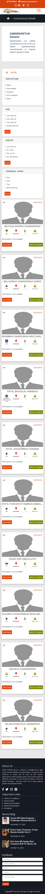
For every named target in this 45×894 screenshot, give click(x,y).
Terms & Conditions (11, 798)
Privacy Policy (9, 801)
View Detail (7, 245)
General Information (11, 806)
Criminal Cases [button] (14, 171)
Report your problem (12, 803)
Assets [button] (9, 140)
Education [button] (12, 78)
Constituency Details (24, 18)
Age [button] (8, 109)
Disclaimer (8, 808)
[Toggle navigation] (38, 10)
